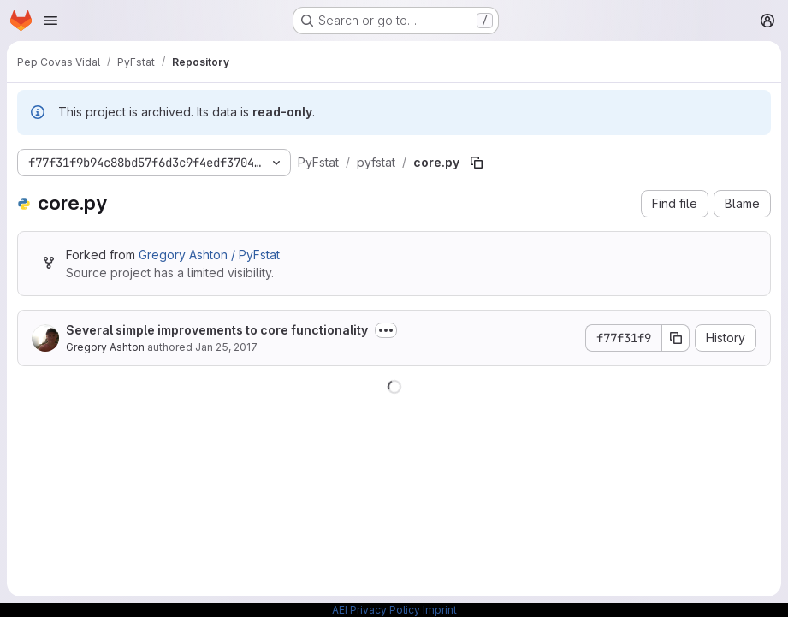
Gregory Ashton (105, 347)
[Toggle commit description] (386, 330)
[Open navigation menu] (50, 20)
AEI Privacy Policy (376, 609)
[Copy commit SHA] (676, 338)
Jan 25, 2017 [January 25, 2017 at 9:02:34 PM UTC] (226, 347)
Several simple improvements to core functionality (217, 330)
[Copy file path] (476, 162)
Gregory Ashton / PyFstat (209, 254)
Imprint (440, 609)
